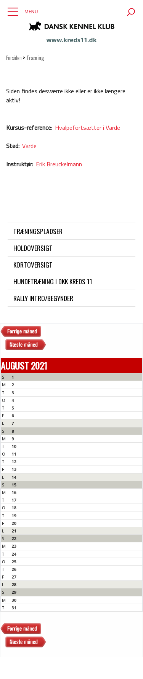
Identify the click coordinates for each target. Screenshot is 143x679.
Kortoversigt (33, 264)
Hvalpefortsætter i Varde (87, 127)
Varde (29, 145)
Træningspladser (38, 231)
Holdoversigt (33, 248)
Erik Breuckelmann (59, 164)
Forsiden (14, 58)
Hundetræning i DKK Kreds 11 (52, 281)
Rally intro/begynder (43, 298)
